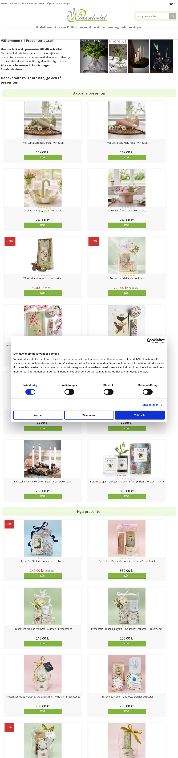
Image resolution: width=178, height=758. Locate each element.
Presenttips (108, 32)
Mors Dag (27, 32)
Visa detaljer (150, 404)
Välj (111, 519)
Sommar (69, 32)
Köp (22, 157)
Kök (139, 32)
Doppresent (8, 751)
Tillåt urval (89, 415)
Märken (84, 40)
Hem (125, 32)
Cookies (5, 720)
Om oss (5, 736)
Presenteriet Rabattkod (14, 741)
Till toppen (89, 708)
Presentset (87, 32)
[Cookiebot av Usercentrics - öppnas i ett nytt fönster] (149, 340)
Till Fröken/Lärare (49, 32)
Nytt (11, 32)
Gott (166, 32)
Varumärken (8, 725)
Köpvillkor (6, 730)
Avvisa (38, 415)
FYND (97, 40)
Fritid (152, 32)
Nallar (4, 746)
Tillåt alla (139, 415)
